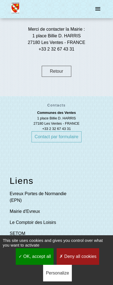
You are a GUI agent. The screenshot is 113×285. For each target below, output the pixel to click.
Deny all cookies (77, 256)
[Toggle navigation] (97, 9)
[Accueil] (15, 9)
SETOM (17, 233)
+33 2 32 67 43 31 (56, 129)
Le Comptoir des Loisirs (33, 222)
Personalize (57, 273)
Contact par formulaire (56, 136)
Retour (56, 71)
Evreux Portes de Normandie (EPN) (38, 197)
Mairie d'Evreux (25, 211)
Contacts (56, 105)
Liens (22, 181)
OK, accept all (35, 256)
